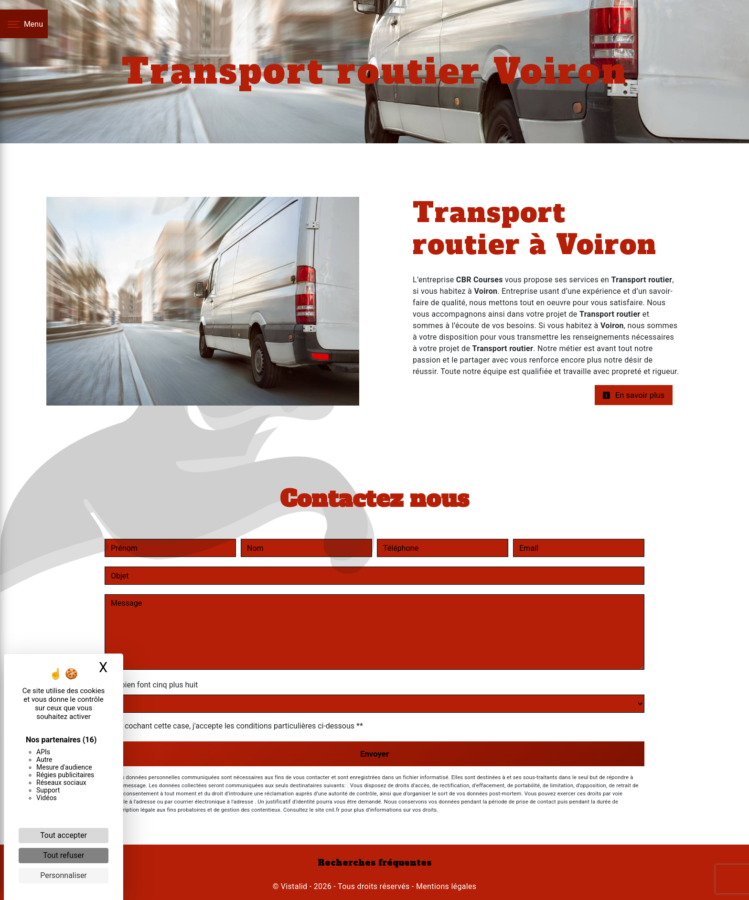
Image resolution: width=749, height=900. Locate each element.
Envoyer (374, 754)
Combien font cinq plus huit (151, 684)
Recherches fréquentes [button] (375, 862)
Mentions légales (445, 886)
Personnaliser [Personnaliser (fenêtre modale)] (63, 875)
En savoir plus (633, 395)
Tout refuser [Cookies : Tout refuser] (63, 855)
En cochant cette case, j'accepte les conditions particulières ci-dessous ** (238, 725)
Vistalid (294, 886)
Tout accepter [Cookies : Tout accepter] (63, 835)
